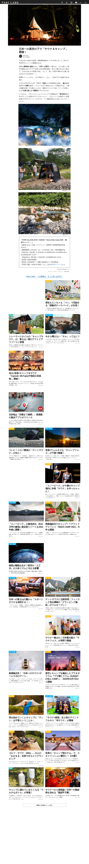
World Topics (66, 272)
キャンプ (50, 272)
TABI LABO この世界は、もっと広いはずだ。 (44, 277)
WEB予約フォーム (55, 265)
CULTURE (11, 394)
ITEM (10, 316)
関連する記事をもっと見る (44, 806)
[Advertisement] (44, 840)
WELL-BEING (49, 316)
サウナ (55, 272)
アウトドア (60, 272)
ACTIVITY (48, 282)
